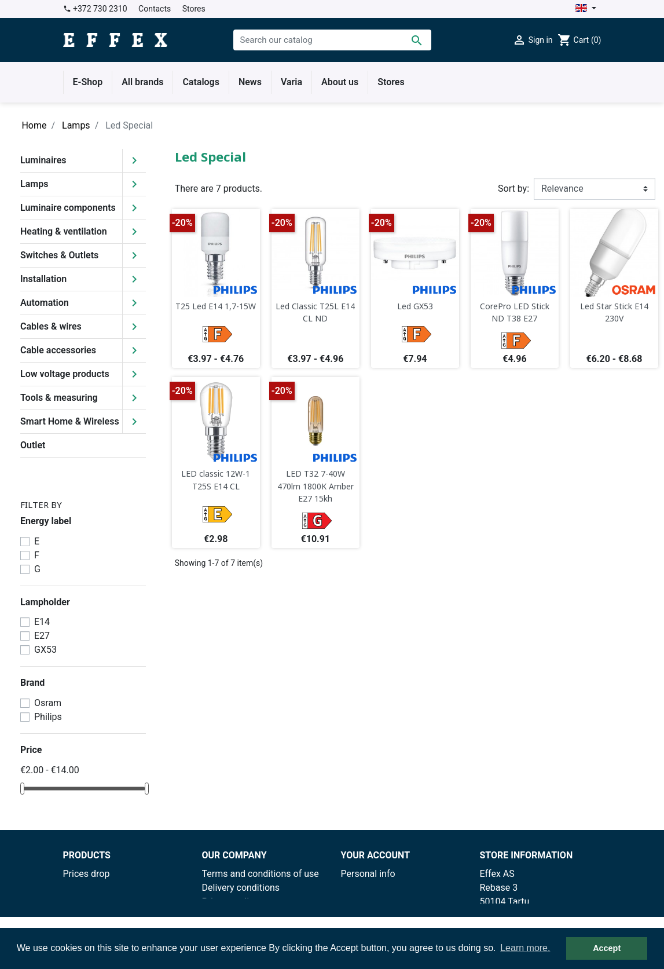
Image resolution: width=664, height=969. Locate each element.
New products (91, 887)
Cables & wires (51, 326)
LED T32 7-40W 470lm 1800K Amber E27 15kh (315, 486)
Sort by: (513, 188)
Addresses (363, 915)
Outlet (32, 445)
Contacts (154, 8)
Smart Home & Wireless (69, 421)
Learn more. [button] (525, 948)
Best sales (84, 901)
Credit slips (364, 901)
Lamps (34, 183)
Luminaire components (68, 207)
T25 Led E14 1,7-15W (215, 306)
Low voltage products (64, 373)
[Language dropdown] (585, 9)
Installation (43, 278)
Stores (194, 8)
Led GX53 (415, 306)
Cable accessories (58, 350)
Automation (44, 302)
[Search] (332, 40)
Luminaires (43, 160)
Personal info (368, 873)
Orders (354, 887)
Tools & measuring (59, 397)
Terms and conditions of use (260, 873)
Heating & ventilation (63, 231)
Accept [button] (607, 948)
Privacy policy (230, 901)
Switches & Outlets (59, 255)
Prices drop (86, 873)
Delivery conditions (241, 887)
